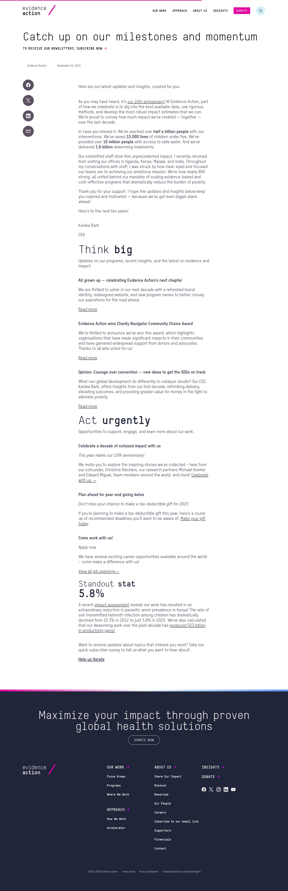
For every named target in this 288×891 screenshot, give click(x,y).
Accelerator (116, 828)
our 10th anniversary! (146, 102)
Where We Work (118, 794)
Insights (213, 767)
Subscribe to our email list (176, 821)
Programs (114, 785)
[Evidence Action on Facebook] (204, 790)
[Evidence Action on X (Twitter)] (211, 790)
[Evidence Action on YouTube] (233, 790)
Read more (87, 309)
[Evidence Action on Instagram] (218, 790)
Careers (160, 812)
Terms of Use (128, 872)
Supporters (162, 830)
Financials (162, 839)
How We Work (116, 819)
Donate (211, 776)
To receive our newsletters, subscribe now (65, 48)
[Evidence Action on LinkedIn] (226, 790)
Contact (160, 848)
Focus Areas (116, 776)
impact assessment (111, 605)
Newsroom (161, 794)
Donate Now (144, 740)
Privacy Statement (148, 872)
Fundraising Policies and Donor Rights (182, 872)
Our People (162, 803)
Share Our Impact (167, 776)
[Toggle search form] (260, 10)
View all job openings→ (99, 571)
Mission (160, 785)
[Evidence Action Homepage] (46, 10)
